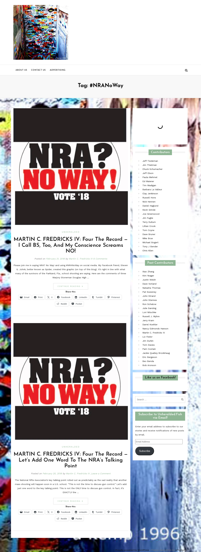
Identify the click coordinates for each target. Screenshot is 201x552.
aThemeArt (181, 550)
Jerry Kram (148, 320)
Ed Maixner (148, 181)
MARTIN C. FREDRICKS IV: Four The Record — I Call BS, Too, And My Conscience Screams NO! (71, 245)
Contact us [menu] (38, 70)
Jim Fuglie (147, 218)
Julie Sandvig (149, 308)
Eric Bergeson (149, 357)
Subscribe (144, 451)
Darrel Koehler (150, 324)
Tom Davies (148, 345)
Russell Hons (149, 197)
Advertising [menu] (57, 70)
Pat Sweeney (149, 292)
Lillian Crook (148, 226)
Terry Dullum (149, 222)
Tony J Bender (150, 246)
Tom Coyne (148, 230)
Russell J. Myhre (151, 316)
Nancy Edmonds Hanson (155, 328)
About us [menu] (21, 70)
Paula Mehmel (149, 177)
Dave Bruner (148, 234)
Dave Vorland (149, 284)
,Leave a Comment (100, 473)
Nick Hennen (148, 201)
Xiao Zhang (148, 271)
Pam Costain (149, 349)
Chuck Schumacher (152, 169)
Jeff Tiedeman (150, 161)
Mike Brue (147, 238)
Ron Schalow (149, 304)
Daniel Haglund (150, 205)
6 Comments (100, 258)
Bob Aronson (149, 365)
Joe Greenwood (150, 214)
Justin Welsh (149, 279)
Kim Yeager (148, 275)
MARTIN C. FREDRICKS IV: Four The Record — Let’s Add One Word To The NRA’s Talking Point (71, 460)
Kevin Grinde (148, 210)
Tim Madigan (149, 185)
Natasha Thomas (151, 288)
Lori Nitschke (149, 312)
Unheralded (71, 232)
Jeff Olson (147, 173)
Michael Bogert (150, 242)
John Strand (148, 296)
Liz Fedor (147, 336)
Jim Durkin (147, 341)
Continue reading (72, 286)
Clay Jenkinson (150, 193)
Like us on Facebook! (160, 377)
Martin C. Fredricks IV (80, 258)
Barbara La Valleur (152, 189)
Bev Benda (148, 361)
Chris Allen (147, 250)
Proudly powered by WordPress (132, 550)
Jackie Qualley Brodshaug (156, 353)
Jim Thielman (149, 165)
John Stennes (149, 300)
